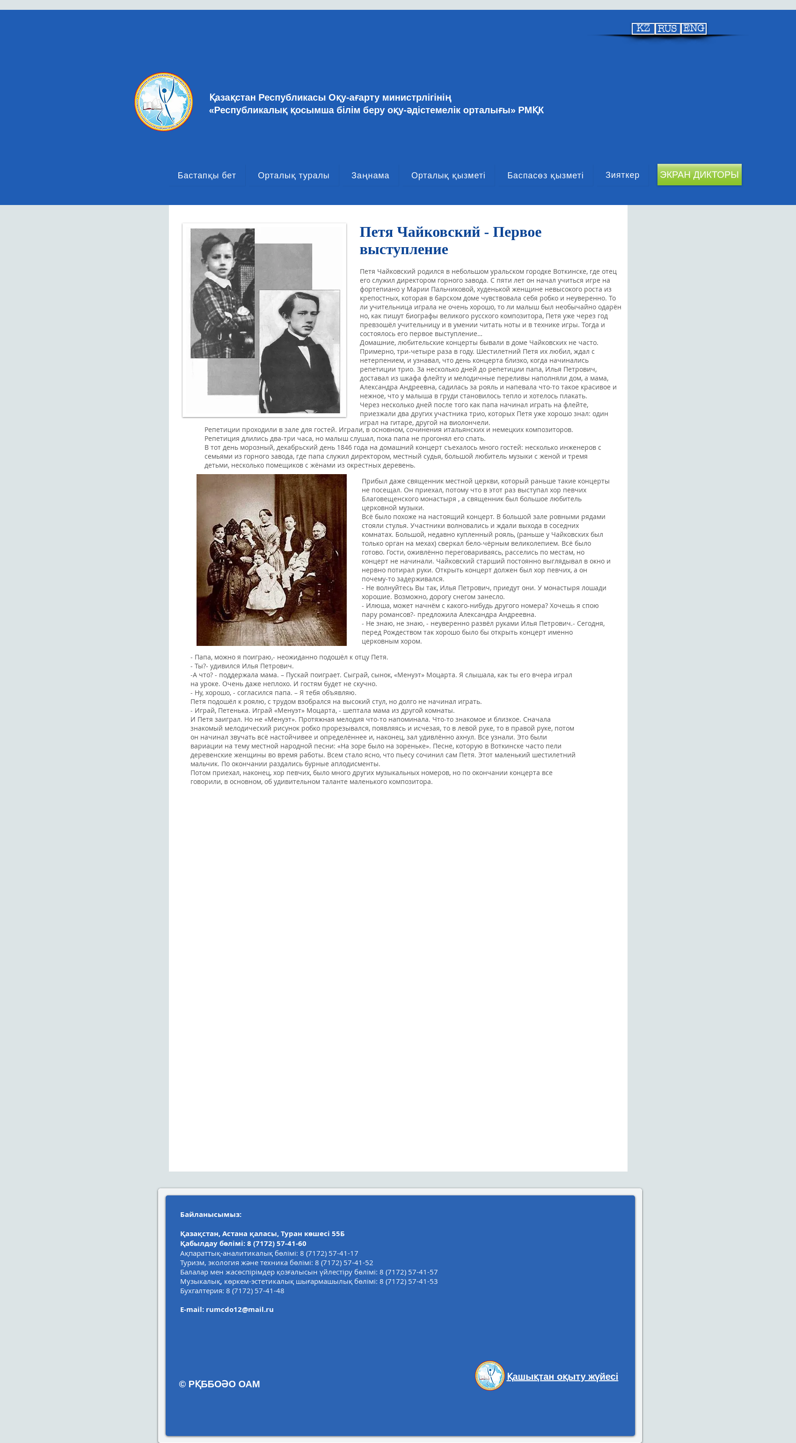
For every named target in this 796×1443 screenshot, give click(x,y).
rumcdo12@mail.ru (240, 1309)
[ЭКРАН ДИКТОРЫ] (699, 174)
